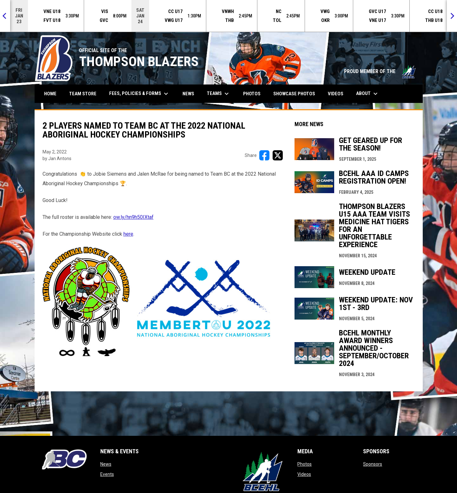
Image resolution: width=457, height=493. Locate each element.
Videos (304, 474)
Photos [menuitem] (252, 94)
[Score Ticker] (228, 16)
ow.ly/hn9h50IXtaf (133, 217)
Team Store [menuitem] (85, 94)
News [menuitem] (188, 94)
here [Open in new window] (128, 234)
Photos (304, 464)
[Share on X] (278, 155)
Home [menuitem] (50, 94)
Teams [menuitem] (218, 94)
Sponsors (372, 464)
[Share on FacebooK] (264, 155)
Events (107, 474)
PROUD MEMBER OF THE (380, 71)
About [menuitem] (367, 94)
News (105, 464)
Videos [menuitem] (335, 94)
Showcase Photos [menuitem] (296, 94)
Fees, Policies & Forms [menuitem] (139, 94)
